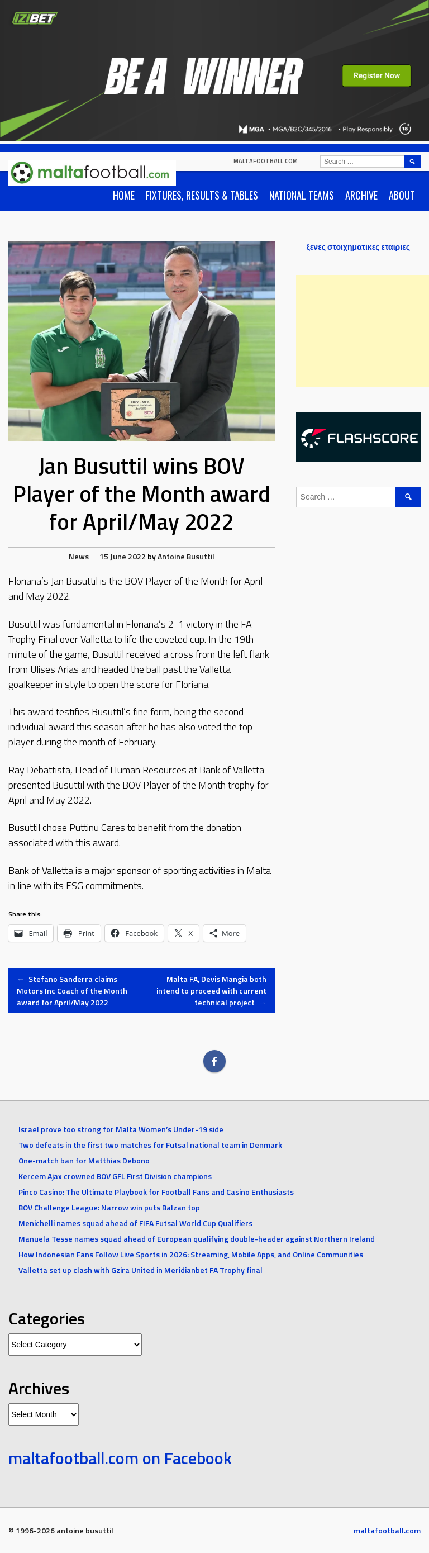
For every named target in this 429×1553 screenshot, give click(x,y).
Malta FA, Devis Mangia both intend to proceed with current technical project (211, 990)
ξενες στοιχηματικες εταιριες (358, 247)
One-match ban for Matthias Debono (84, 1160)
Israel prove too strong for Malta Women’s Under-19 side (120, 1129)
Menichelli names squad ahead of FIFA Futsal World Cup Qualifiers (135, 1223)
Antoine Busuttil (186, 556)
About (402, 195)
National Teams (301, 195)
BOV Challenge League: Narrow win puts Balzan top (109, 1207)
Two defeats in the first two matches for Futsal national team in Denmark (150, 1145)
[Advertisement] (362, 331)
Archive (361, 195)
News (79, 556)
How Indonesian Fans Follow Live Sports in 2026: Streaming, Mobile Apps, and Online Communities (190, 1254)
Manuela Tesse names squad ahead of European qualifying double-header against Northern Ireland (196, 1239)
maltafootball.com (265, 160)
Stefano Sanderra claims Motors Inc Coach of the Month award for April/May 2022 (72, 990)
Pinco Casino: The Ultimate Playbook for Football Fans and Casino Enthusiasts (156, 1192)
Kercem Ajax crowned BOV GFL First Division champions (115, 1176)
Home (124, 195)
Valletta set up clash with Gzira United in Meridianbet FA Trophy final (140, 1270)
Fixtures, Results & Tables (202, 195)
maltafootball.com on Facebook (120, 1458)
